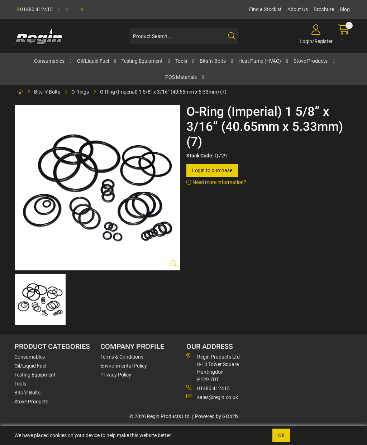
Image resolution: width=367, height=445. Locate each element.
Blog (345, 9)
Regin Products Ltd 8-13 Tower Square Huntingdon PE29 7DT (213, 367)
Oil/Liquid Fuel (93, 61)
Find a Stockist (265, 9)
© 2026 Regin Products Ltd (159, 416)
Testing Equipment (142, 61)
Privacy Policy (115, 375)
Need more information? (216, 182)
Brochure (324, 9)
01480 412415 (35, 9)
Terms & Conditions (121, 357)
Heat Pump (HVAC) (259, 61)
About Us (297, 9)
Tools (181, 61)
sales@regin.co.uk (212, 397)
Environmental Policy (123, 366)
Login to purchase (212, 170)
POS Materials (181, 77)
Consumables (49, 61)
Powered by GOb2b (216, 416)
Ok (281, 435)
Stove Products (311, 61)
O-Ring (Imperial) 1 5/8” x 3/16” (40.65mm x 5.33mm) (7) (163, 92)
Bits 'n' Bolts (213, 61)
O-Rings (80, 92)
